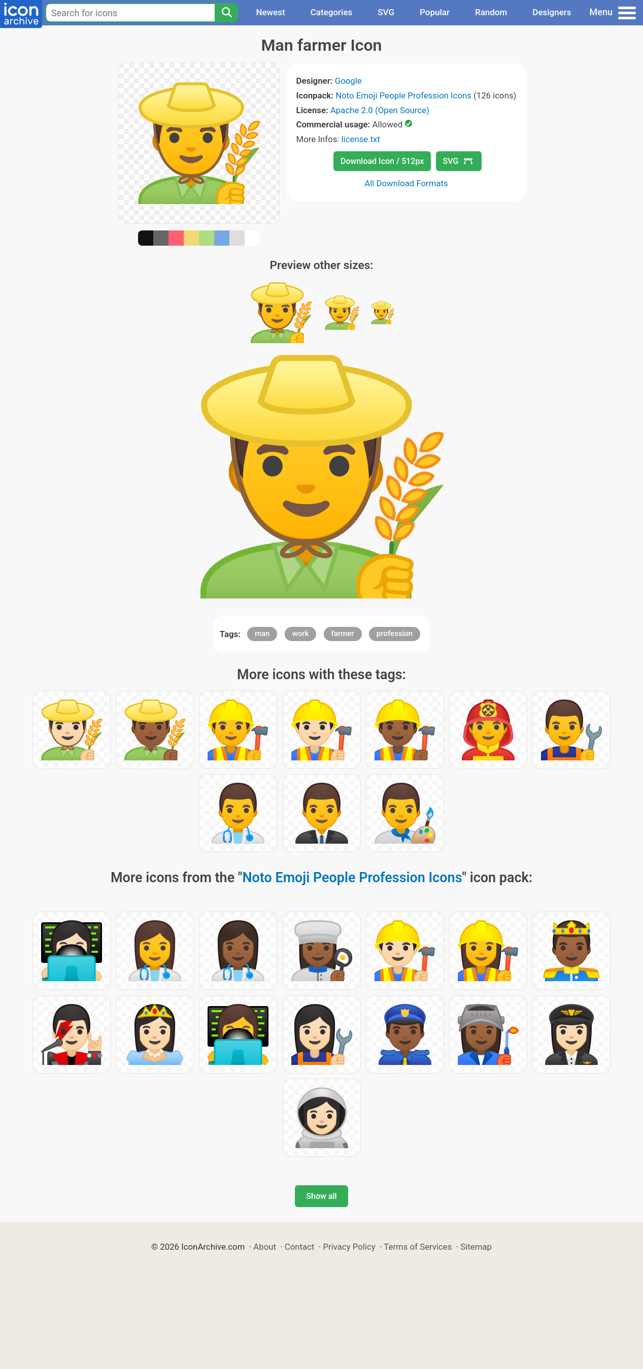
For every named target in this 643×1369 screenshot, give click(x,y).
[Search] (226, 12)
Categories (332, 12)
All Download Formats (406, 183)
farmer (342, 633)
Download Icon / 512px (382, 161)
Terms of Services (418, 1247)
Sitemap (476, 1247)
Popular (435, 12)
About (264, 1247)
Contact (300, 1247)
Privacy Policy (349, 1247)
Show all (321, 1196)
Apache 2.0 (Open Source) (379, 110)
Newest (270, 12)
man (262, 633)
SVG (386, 12)
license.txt (361, 139)
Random (491, 12)
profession (395, 633)
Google (348, 81)
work (300, 633)
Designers (551, 12)
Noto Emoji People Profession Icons (403, 95)
